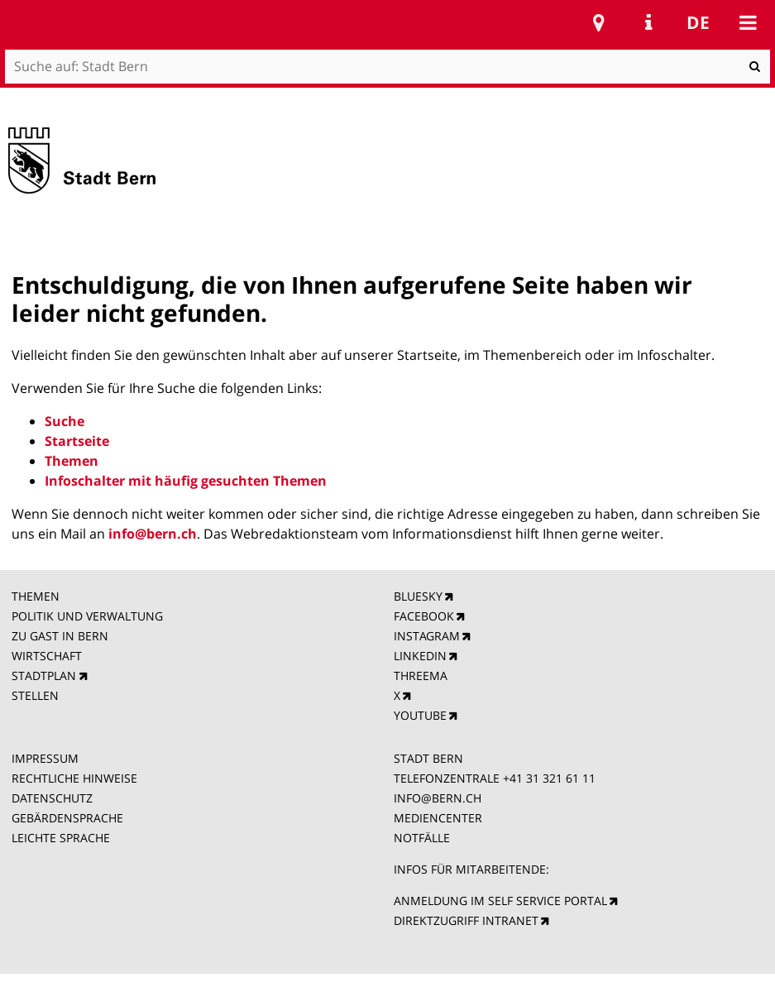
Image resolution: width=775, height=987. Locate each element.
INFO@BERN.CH (437, 798)
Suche (64, 421)
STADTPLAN (44, 675)
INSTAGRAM (427, 636)
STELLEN (35, 695)
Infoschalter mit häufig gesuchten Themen (186, 481)
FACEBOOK (424, 616)
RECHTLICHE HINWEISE (74, 778)
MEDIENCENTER (438, 818)
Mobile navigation (747, 22)
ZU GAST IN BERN (60, 636)
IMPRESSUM (45, 758)
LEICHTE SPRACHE (61, 838)
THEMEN (36, 596)
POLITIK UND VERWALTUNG (87, 616)
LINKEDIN (420, 656)
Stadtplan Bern (598, 22)
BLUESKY (418, 596)
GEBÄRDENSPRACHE (67, 818)
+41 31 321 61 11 (549, 778)
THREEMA (420, 675)
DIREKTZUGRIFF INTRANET (466, 920)
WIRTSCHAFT (47, 656)
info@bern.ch (152, 534)
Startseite (77, 441)
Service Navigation (648, 22)
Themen (71, 461)
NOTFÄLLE (422, 838)
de (698, 22)
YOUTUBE (420, 715)
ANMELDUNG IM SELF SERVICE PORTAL (500, 900)
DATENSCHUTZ (52, 798)
